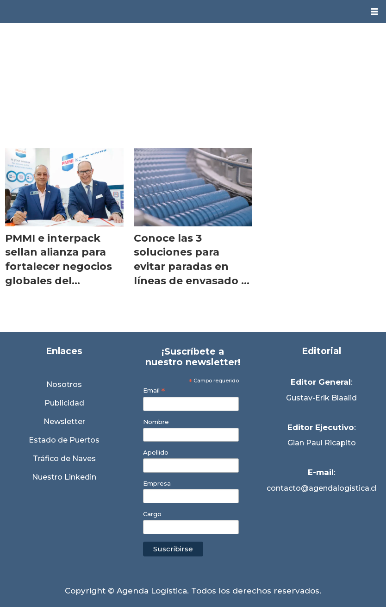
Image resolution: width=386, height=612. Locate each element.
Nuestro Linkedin (64, 477)
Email (154, 390)
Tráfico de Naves (64, 458)
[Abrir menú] (374, 12)
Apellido (155, 452)
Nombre (156, 421)
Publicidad (64, 403)
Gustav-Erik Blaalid (321, 397)
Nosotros (64, 384)
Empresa (157, 483)
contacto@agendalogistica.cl (322, 488)
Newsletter (64, 421)
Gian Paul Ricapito (321, 442)
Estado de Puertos (64, 440)
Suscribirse (173, 548)
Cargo (152, 514)
